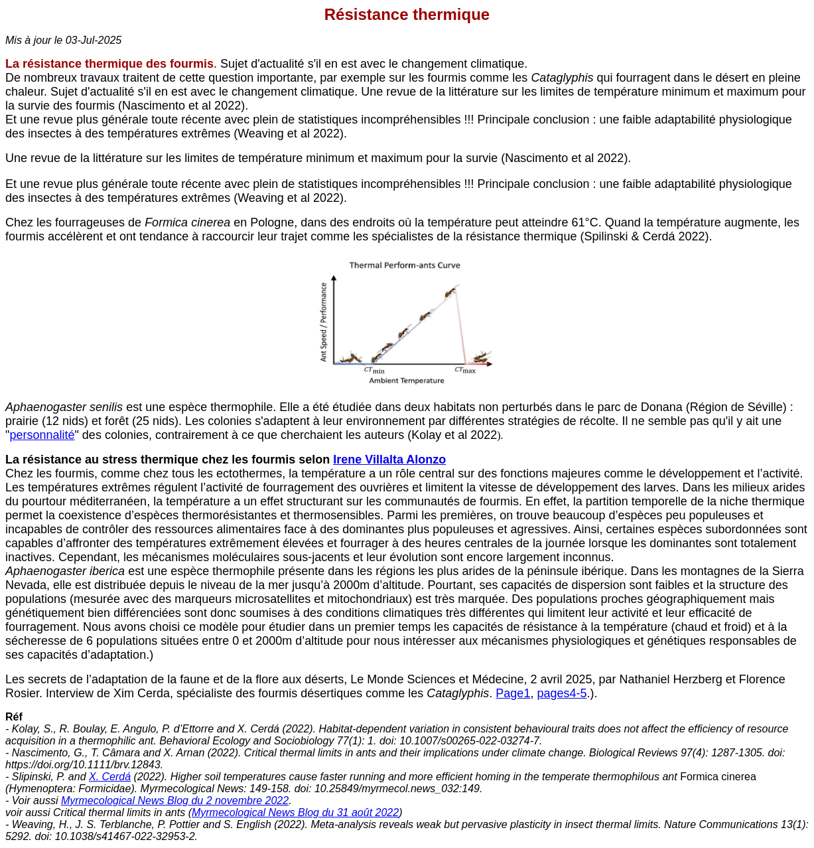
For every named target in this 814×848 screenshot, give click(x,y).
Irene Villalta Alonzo (389, 459)
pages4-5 (561, 693)
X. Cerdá (110, 776)
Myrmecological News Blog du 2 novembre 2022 (175, 800)
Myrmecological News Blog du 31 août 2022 (295, 812)
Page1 (513, 693)
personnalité (41, 435)
